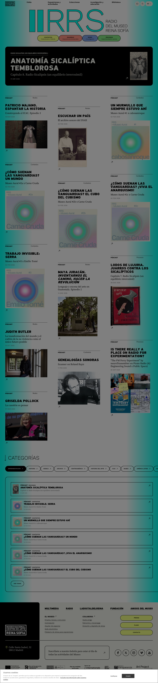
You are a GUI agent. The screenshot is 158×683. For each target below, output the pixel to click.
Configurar (113, 676)
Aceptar (128, 676)
